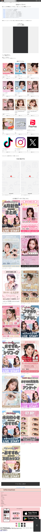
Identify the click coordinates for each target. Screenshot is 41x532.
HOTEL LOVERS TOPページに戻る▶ (20, 487)
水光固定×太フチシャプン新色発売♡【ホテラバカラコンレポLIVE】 (11, 2)
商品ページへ (8, 78)
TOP (2, 2)
